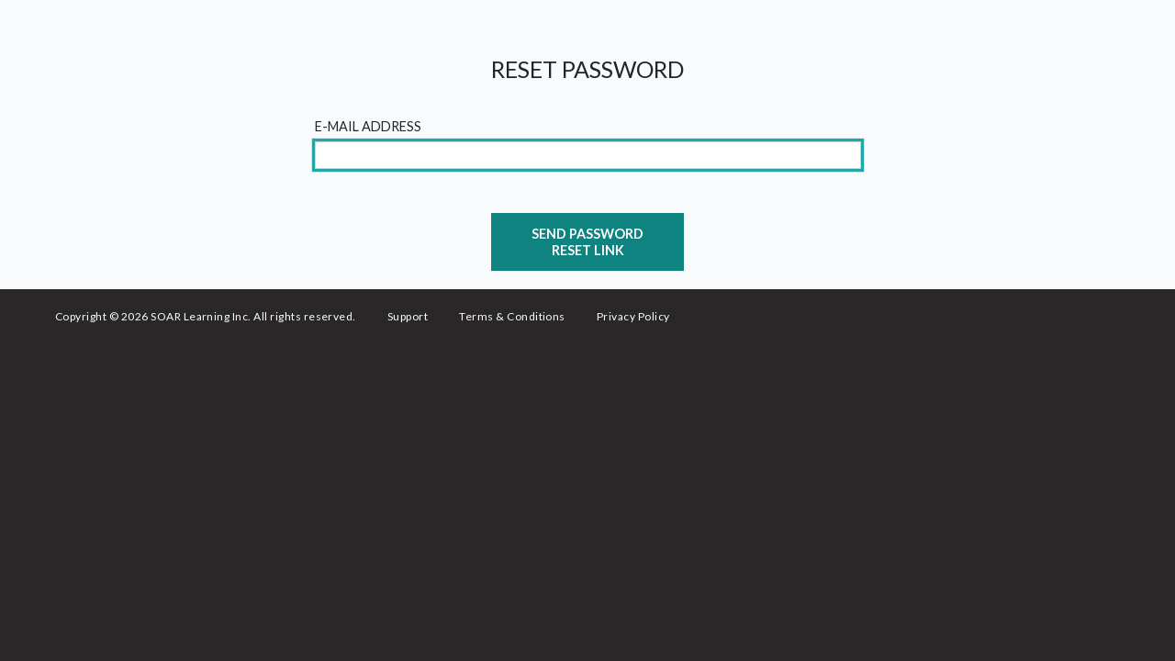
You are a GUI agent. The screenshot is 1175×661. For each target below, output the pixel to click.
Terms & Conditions (512, 316)
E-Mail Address (368, 126)
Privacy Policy (633, 316)
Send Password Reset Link (587, 241)
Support (407, 316)
